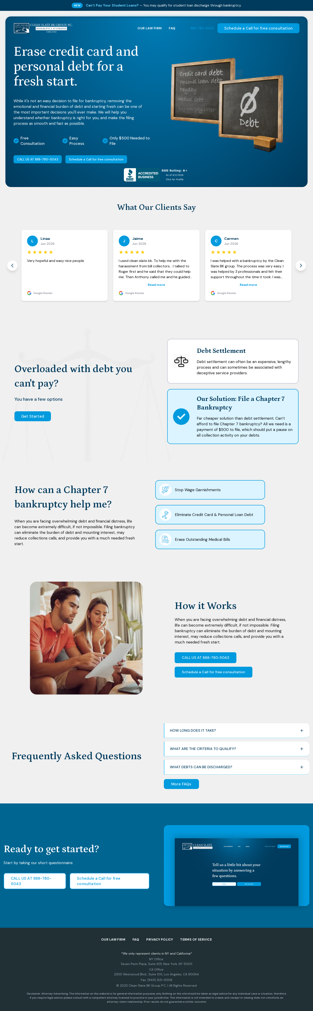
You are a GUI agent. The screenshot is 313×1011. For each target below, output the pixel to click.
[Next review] (300, 265)
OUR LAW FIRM (149, 28)
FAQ (172, 28)
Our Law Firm (113, 939)
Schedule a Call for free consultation (258, 28)
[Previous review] (12, 265)
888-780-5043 (202, 28)
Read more (156, 285)
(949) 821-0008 (159, 980)
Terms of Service (196, 939)
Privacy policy (159, 939)
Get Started (32, 416)
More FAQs (181, 784)
